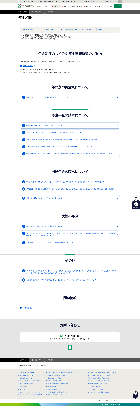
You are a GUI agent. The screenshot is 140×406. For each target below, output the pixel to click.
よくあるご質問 (36, 11)
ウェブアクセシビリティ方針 (95, 389)
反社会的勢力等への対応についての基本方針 (100, 375)
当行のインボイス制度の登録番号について (99, 392)
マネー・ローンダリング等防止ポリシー (30, 381)
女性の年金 (88, 29)
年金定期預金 (28, 308)
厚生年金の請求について (51, 29)
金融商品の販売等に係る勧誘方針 (57, 375)
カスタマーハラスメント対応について (30, 392)
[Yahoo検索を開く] (120, 1)
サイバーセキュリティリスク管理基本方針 (31, 395)
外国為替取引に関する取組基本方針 (97, 383)
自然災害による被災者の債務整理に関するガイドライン (102, 372)
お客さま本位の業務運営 (26, 383)
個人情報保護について (26, 378)
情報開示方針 (23, 386)
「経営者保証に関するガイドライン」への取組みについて (63, 372)
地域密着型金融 (52, 386)
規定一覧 (22, 389)
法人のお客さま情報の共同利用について (98, 381)
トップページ (22, 11)
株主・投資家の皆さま (68, 1)
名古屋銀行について (88, 1)
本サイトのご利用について (55, 395)
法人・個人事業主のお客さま (48, 1)
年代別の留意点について (30, 29)
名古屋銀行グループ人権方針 (55, 378)
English (118, 6)
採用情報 (108, 1)
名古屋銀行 (26, 6)
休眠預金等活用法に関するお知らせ (57, 392)
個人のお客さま (28, 1)
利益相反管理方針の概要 (54, 381)
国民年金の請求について (71, 29)
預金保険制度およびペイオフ (27, 375)
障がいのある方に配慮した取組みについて (99, 378)
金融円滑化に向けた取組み (27, 372)
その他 (100, 29)
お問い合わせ (136, 205)
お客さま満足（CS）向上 (95, 386)
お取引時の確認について (54, 389)
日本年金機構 (28, 66)
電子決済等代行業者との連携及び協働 (58, 383)
